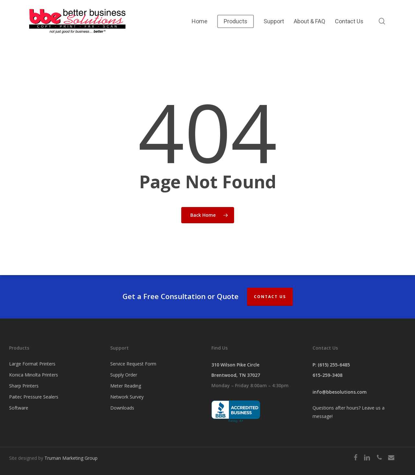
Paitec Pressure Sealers (33, 397)
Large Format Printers (32, 364)
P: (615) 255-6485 (331, 365)
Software (18, 408)
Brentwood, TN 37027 (235, 375)
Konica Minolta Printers (33, 375)
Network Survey (127, 397)
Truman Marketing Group (71, 458)
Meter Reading (125, 386)
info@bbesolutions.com (340, 392)
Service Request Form (133, 364)
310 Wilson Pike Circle (235, 365)
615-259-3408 (327, 375)
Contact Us (270, 296)
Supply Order (123, 375)
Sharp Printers (24, 386)
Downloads (122, 408)
